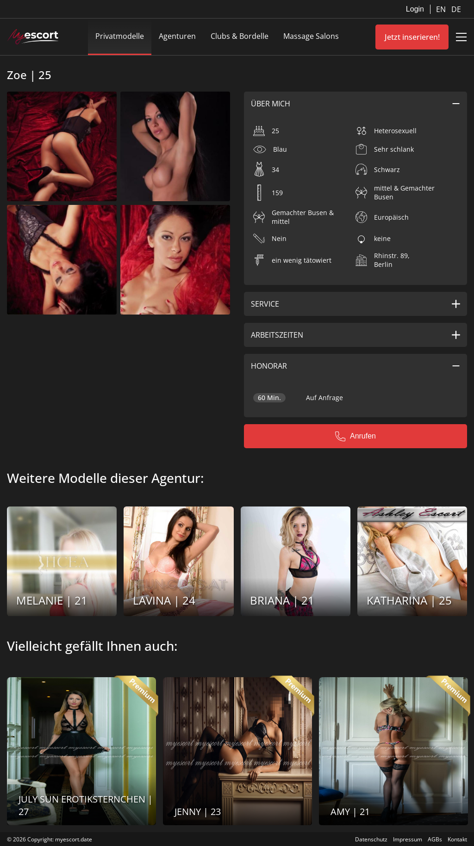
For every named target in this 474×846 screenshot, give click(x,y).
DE (456, 9)
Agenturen (177, 36)
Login (415, 9)
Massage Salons (311, 36)
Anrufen (355, 436)
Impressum (407, 839)
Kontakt (457, 839)
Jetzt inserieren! (412, 37)
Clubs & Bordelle (239, 36)
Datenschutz (371, 839)
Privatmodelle (119, 36)
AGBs (435, 839)
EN (442, 9)
